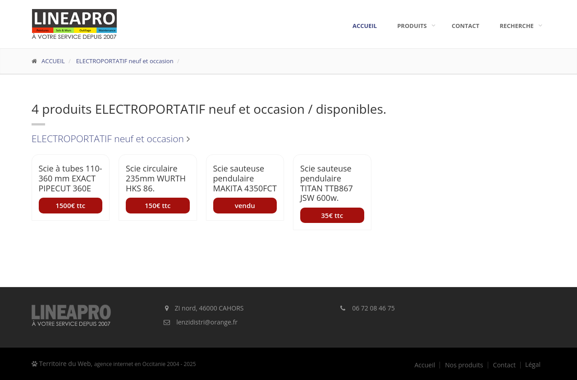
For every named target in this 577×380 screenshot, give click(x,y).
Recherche (518, 26)
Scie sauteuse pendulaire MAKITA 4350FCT (245, 178)
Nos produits (464, 365)
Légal (532, 364)
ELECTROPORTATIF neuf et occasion (123, 61)
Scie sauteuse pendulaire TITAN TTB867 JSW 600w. (326, 183)
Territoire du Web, (114, 363)
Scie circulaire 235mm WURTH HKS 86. (156, 178)
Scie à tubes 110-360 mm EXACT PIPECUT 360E (70, 178)
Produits (414, 26)
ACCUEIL (53, 61)
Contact (466, 26)
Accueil (365, 26)
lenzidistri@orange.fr (207, 322)
